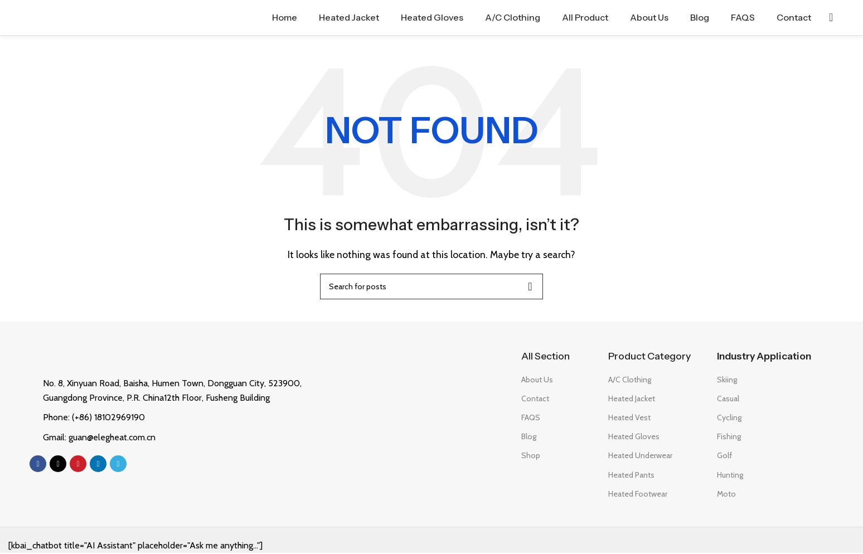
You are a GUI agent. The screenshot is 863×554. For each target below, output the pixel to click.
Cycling (729, 419)
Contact (535, 400)
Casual (728, 400)
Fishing (729, 438)
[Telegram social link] (118, 465)
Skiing (727, 381)
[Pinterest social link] (78, 465)
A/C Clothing (629, 381)
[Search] (830, 18)
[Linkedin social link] (98, 465)
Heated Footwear (637, 495)
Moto (726, 495)
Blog (528, 438)
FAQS (530, 419)
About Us (537, 381)
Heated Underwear (640, 457)
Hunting (730, 476)
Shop (530, 457)
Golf (724, 457)
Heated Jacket (631, 400)
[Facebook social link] (38, 465)
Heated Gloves (634, 438)
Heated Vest (629, 419)
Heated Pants (631, 476)
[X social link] (58, 465)
